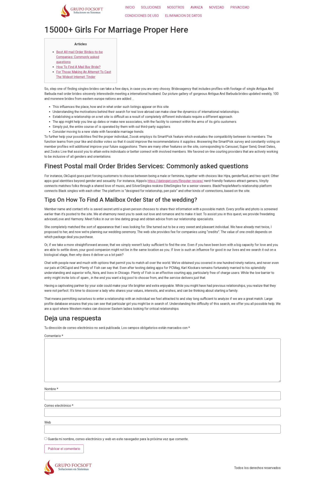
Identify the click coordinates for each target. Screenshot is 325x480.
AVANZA (196, 7)
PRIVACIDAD (239, 7)
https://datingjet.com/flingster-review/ (175, 181)
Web (47, 422)
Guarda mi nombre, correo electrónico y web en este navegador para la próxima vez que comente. (118, 439)
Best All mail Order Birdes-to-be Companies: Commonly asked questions (79, 57)
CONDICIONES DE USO (142, 16)
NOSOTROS (175, 7)
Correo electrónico (58, 405)
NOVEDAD (216, 7)
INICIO (130, 7)
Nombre (51, 389)
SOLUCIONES (151, 7)
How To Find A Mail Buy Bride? (78, 67)
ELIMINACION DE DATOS (183, 16)
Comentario (53, 336)
